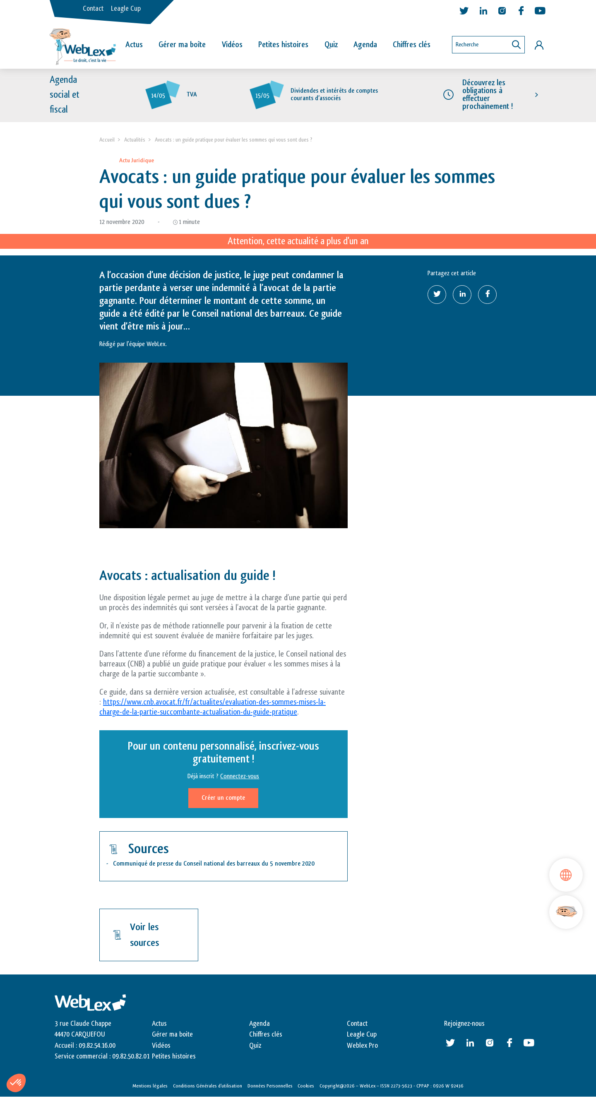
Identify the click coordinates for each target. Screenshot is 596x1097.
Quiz (331, 44)
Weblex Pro (362, 1045)
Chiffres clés (411, 44)
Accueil (107, 139)
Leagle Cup (126, 8)
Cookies (306, 1085)
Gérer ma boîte (182, 44)
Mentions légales (150, 1085)
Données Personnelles (270, 1085)
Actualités (134, 139)
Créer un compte (223, 798)
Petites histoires (283, 44)
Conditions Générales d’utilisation (207, 1085)
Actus (134, 44)
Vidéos (232, 44)
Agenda (365, 44)
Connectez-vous (239, 776)
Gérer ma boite (172, 1034)
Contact (93, 8)
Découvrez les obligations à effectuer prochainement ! (487, 95)
